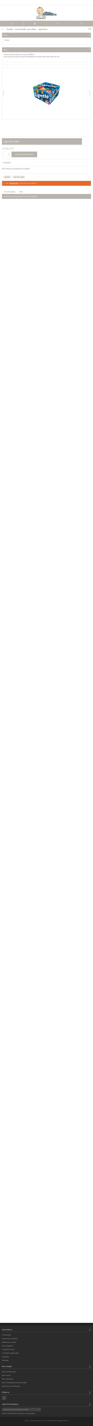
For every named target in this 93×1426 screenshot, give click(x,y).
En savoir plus (9, 192)
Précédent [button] (3, 93)
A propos (5, 1357)
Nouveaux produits (9, 1338)
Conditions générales (10, 1353)
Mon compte (7, 1366)
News (7, 40)
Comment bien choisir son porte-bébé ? (19, 54)
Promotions (6, 1335)
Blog (5, 35)
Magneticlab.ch (63, 1420)
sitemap (5, 1360)
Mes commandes (9, 1372)
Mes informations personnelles (14, 1382)
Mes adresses (7, 1379)
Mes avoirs (6, 1375)
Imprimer (7, 162)
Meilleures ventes (9, 1342)
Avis (21, 192)
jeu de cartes (19, 177)
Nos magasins (7, 1346)
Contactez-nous (8, 1349)
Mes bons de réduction (11, 1386)
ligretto (7, 177)
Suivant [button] (89, 93)
